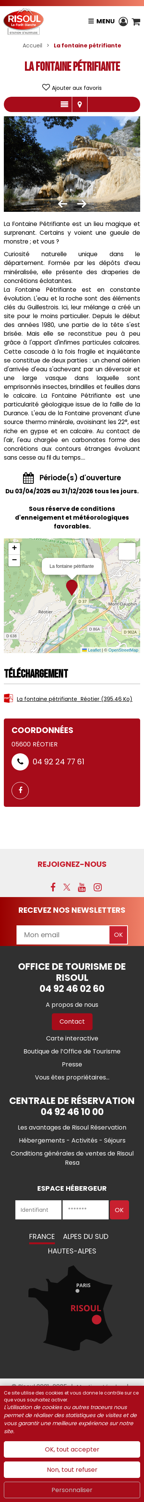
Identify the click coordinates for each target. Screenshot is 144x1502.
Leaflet (91, 650)
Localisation (79, 104)
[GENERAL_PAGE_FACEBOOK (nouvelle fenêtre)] (23, 790)
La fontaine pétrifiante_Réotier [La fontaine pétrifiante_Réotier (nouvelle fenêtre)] (74, 699)
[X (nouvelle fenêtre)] (66, 887)
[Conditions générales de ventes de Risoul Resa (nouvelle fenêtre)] (72, 1158)
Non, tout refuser (72, 1469)
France (42, 1236)
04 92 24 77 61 (58, 761)
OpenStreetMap (123, 650)
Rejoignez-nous (72, 864)
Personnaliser (72, 1490)
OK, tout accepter (72, 1449)
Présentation (64, 104)
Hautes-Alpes (72, 1251)
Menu (105, 21)
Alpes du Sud (85, 1236)
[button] (136, 21)
